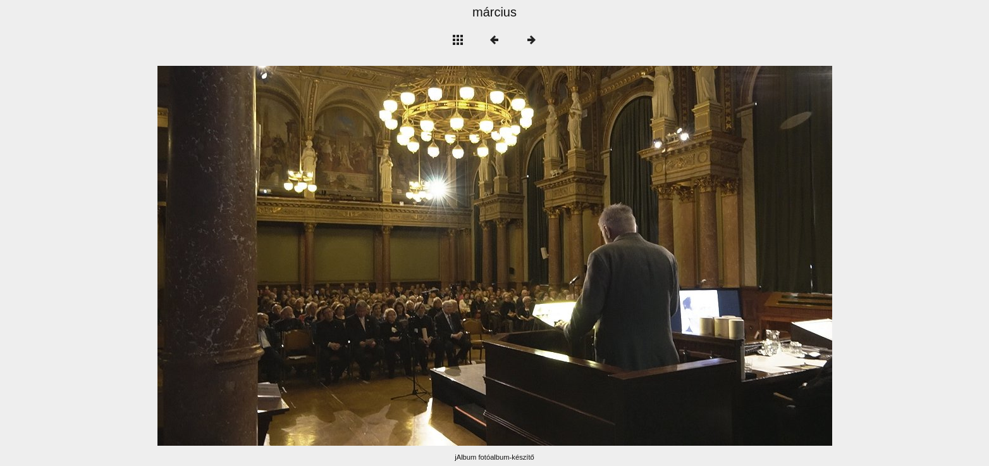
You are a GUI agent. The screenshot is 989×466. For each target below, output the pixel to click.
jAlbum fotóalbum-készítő (494, 457)
